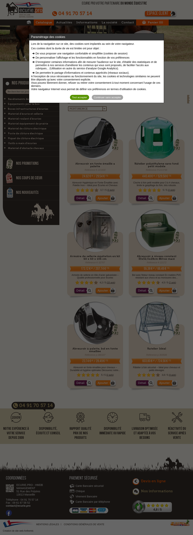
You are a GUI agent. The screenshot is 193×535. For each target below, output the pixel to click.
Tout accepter (79, 97)
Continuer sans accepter (107, 97)
